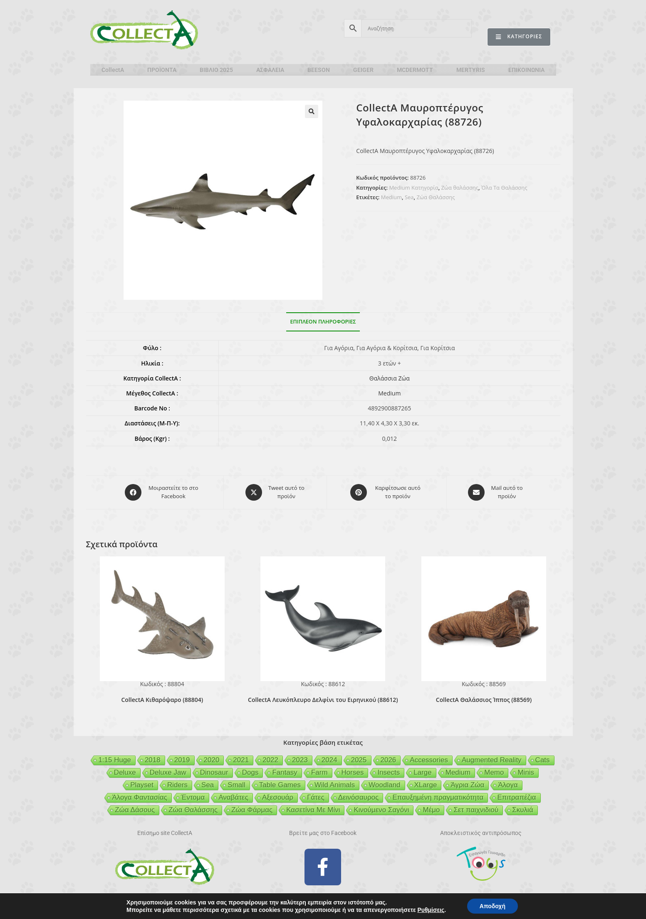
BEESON (318, 70)
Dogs (250, 772)
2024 (329, 760)
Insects (388, 772)
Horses (353, 772)
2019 (182, 760)
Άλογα (507, 785)
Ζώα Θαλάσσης (436, 197)
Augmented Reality (492, 760)
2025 (359, 760)
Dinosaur (214, 772)
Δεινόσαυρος (358, 797)
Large (422, 772)
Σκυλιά (522, 810)
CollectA (112, 70)
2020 (212, 760)
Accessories (429, 760)
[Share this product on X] (275, 492)
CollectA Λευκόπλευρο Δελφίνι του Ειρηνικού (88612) (323, 700)
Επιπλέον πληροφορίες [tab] (323, 321)
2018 (153, 760)
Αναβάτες (233, 797)
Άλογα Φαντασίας (139, 797)
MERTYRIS (470, 70)
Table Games (280, 785)
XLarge (425, 785)
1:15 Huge (114, 760)
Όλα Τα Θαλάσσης (504, 187)
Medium (391, 197)
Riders (177, 785)
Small (236, 785)
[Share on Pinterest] (386, 492)
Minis (525, 772)
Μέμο (431, 810)
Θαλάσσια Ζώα (389, 378)
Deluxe (125, 772)
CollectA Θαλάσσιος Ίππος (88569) (484, 700)
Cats (542, 760)
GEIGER (363, 70)
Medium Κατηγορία (413, 187)
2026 (388, 760)
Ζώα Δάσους (135, 810)
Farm (319, 772)
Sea (409, 197)
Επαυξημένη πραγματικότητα (437, 797)
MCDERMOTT (415, 70)
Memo (494, 772)
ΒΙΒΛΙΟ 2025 (216, 70)
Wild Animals (334, 785)
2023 (300, 760)
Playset (141, 785)
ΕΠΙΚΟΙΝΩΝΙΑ (526, 70)
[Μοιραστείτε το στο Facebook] (162, 492)
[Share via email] (495, 492)
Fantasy (284, 772)
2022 (270, 760)
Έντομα (193, 797)
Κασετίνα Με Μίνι (313, 810)
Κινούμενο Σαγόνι (381, 810)
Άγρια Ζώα (467, 785)
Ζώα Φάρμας (251, 810)
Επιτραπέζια (516, 797)
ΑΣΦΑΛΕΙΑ (270, 70)
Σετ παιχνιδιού (475, 810)
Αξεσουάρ (277, 797)
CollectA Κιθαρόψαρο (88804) (162, 700)
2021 (241, 760)
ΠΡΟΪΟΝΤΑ (161, 70)
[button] (311, 111)
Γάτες (315, 797)
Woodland (384, 785)
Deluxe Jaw (168, 772)
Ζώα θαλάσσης (460, 187)
